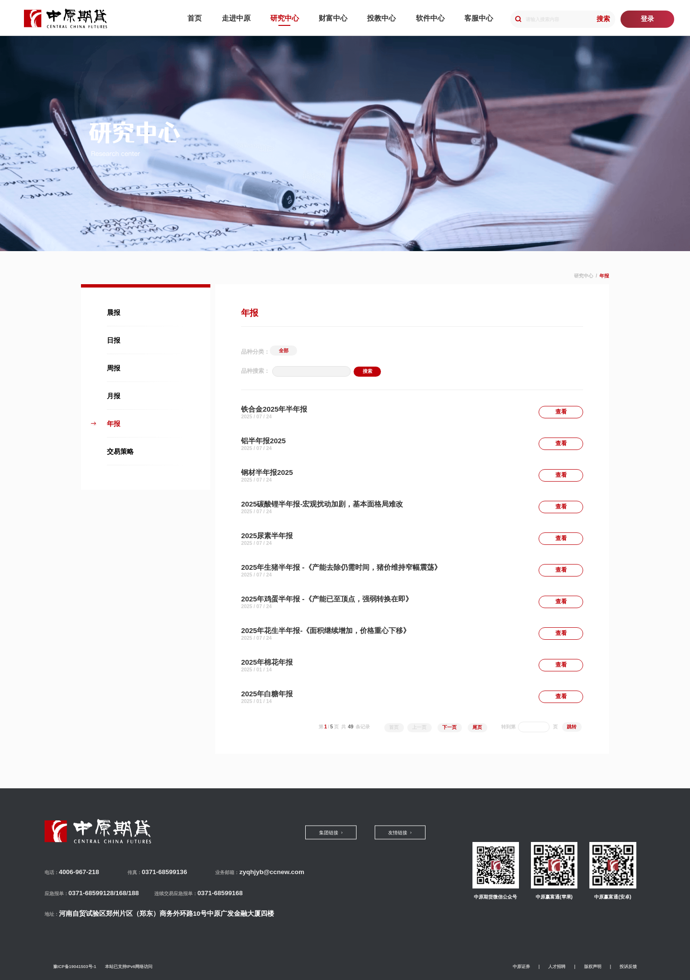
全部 (283, 350)
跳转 (571, 726)
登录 (647, 19)
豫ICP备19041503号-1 (74, 966)
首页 (394, 727)
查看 (561, 411)
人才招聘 (556, 966)
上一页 (419, 727)
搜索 (603, 19)
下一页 (449, 727)
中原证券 (521, 966)
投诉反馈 (628, 966)
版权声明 (592, 966)
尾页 (477, 727)
